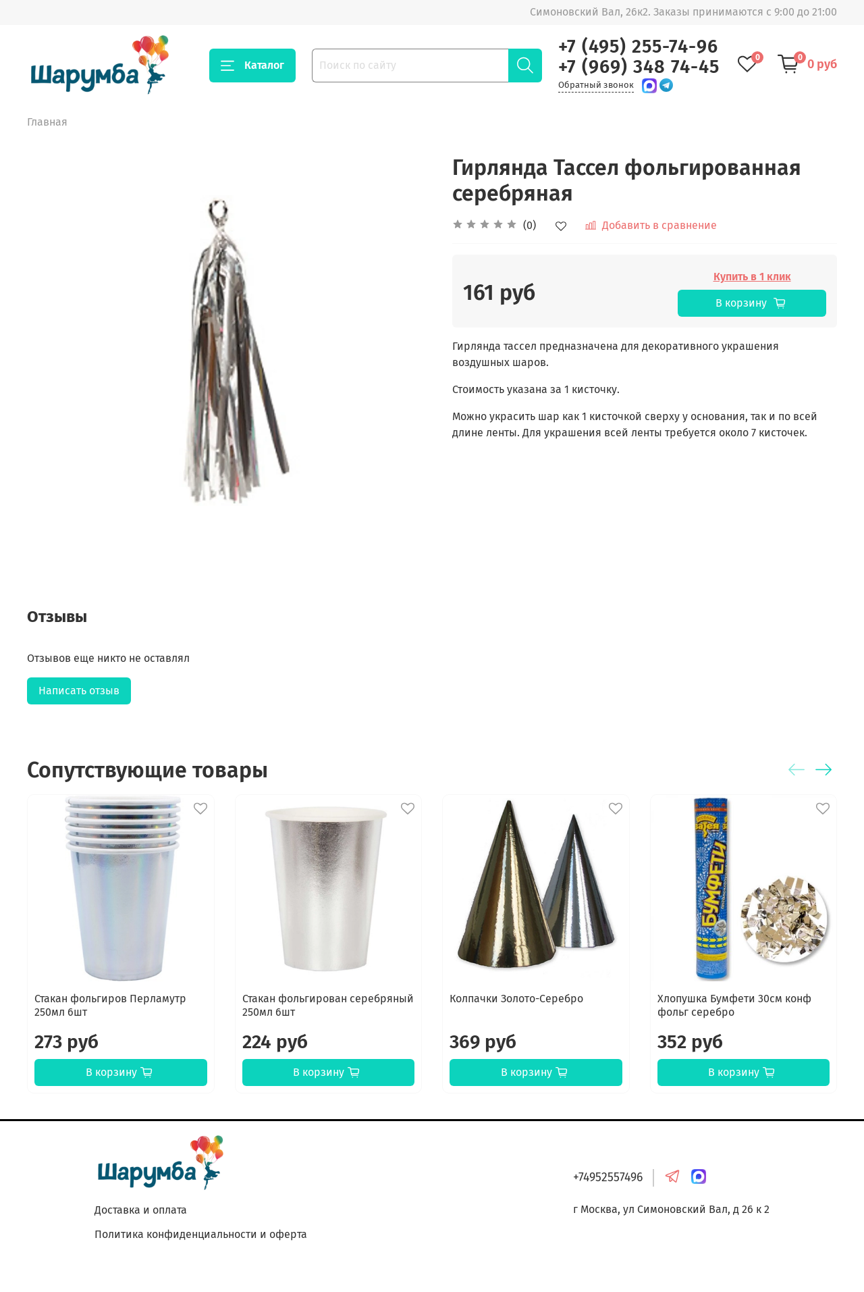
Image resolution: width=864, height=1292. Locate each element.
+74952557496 (608, 1177)
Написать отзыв (78, 690)
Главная (47, 121)
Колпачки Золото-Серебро (516, 998)
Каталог (252, 65)
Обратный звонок (596, 85)
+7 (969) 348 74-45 (639, 67)
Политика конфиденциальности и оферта (200, 1234)
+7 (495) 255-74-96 (638, 46)
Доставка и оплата (140, 1210)
